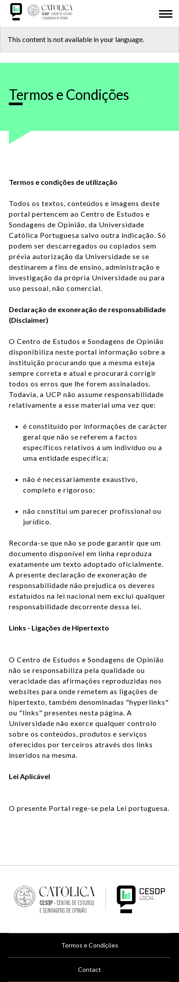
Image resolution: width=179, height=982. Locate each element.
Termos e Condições (89, 945)
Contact (89, 969)
